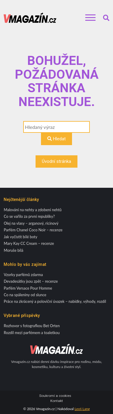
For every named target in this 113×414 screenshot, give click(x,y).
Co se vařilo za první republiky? (29, 216)
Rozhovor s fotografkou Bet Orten (32, 326)
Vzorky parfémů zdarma (23, 274)
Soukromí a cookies (55, 396)
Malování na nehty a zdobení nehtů (32, 210)
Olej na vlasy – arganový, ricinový (31, 223)
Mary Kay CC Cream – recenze (29, 243)
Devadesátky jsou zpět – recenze (31, 281)
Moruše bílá (13, 250)
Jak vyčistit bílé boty (20, 237)
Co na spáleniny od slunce (25, 295)
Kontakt (56, 401)
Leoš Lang (82, 409)
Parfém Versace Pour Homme (28, 288)
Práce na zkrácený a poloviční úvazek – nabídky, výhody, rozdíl (55, 301)
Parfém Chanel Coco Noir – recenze (33, 230)
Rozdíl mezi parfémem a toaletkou (32, 332)
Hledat (56, 139)
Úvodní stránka (56, 161)
